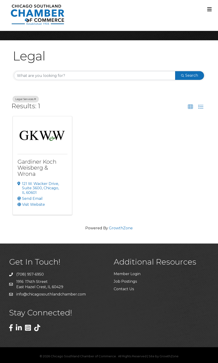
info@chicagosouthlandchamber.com (51, 294)
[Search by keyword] (94, 75)
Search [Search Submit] (189, 75)
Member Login (127, 274)
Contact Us (124, 289)
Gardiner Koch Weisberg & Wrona (36, 167)
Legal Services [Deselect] (25, 99)
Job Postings (125, 281)
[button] (190, 106)
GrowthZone (121, 228)
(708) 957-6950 (30, 274)
